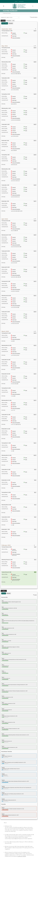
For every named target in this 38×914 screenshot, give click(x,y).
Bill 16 (3, 696)
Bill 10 (3, 658)
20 (11, 103)
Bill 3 (3, 613)
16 (12, 164)
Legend (35, 594)
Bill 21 (3, 727)
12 (11, 230)
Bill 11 (3, 664)
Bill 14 (3, 683)
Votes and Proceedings (15, 37)
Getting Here (21, 1)
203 (18, 307)
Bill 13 (3, 677)
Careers (16, 1)
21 (15, 89)
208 (18, 73)
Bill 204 (3, 773)
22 (12, 103)
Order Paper (13, 53)
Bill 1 (3, 600)
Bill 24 (3, 746)
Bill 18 (3, 708)
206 (15, 230)
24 (12, 57)
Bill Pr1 (3, 807)
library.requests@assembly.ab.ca (15, 838)
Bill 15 (3, 689)
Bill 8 (3, 645)
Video (25, 33)
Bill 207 (3, 792)
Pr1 (18, 89)
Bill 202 (3, 761)
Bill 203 (3, 767)
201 (16, 383)
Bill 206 (3, 786)
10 (11, 57)
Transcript (13, 33)
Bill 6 (3, 633)
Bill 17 (3, 702)
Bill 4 (3, 619)
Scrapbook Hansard (21, 856)
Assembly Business (7, 13)
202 (14, 150)
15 (12, 196)
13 (14, 307)
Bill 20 (3, 721)
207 (14, 103)
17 (12, 89)
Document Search (34, 17)
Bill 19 (3, 714)
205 (16, 73)
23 (17, 136)
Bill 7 (3, 639)
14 (11, 164)
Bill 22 (3, 733)
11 (12, 73)
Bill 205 (3, 780)
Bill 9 (3, 652)
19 (11, 150)
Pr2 (20, 73)
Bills (13, 20)
